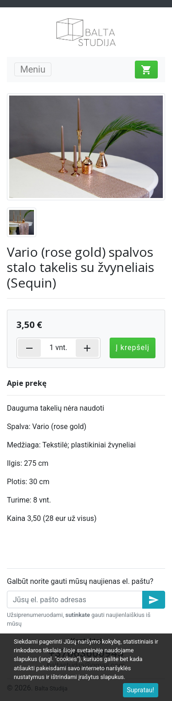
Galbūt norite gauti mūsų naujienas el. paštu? (80, 581)
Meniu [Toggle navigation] (32, 69)
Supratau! (141, 690)
